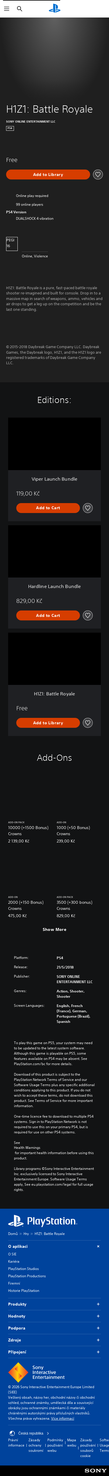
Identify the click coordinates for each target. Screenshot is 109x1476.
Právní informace (16, 1442)
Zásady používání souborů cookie (88, 1447)
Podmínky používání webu (55, 1445)
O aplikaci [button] (54, 1246)
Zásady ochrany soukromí (35, 1445)
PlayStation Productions (27, 1275)
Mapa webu (71, 1442)
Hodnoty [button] (54, 1316)
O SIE (12, 1254)
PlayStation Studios (23, 1268)
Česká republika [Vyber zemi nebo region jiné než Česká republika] (29, 1433)
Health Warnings (27, 1147)
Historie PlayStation (23, 1290)
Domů (13, 1233)
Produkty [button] (54, 1304)
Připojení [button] (54, 1352)
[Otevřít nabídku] (6, 9)
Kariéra (13, 1261)
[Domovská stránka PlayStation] (54, 9)
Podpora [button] (54, 1328)
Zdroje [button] (54, 1340)
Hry (26, 1233)
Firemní (14, 1283)
